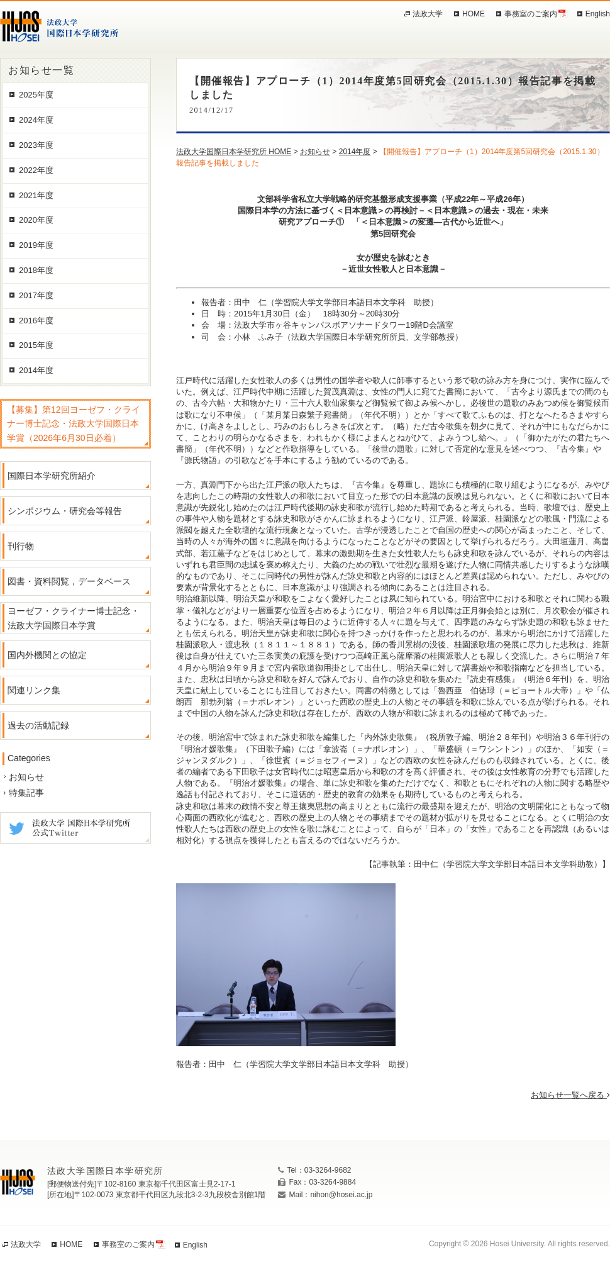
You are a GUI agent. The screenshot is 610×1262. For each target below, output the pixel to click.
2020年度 (36, 220)
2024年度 (36, 120)
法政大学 (428, 13)
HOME (473, 13)
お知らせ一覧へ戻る (570, 1095)
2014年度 (36, 370)
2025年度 (36, 94)
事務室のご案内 (530, 13)
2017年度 (36, 295)
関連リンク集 (34, 690)
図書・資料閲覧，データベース (69, 581)
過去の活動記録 (38, 725)
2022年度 (36, 170)
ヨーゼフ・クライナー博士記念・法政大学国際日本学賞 (74, 618)
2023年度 (36, 145)
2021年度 (36, 195)
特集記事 (26, 793)
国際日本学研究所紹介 (52, 476)
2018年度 (36, 270)
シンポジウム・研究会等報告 (65, 511)
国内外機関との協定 (47, 655)
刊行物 (21, 546)
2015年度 (36, 345)
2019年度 (36, 245)
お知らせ (26, 777)
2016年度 (36, 320)
